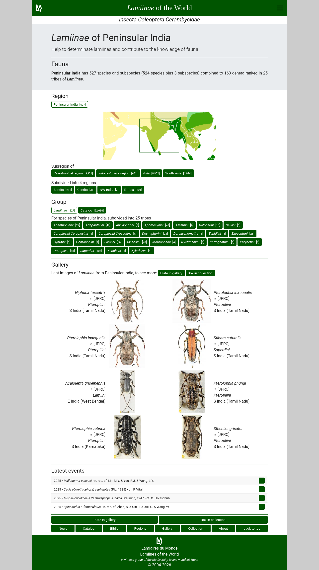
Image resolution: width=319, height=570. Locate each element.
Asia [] (151, 173)
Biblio (114, 528)
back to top (251, 528)
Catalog (88, 528)
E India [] (133, 190)
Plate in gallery (171, 273)
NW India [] (109, 190)
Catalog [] (92, 210)
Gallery (167, 528)
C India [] (85, 190)
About (223, 528)
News (63, 528)
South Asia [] (178, 173)
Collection (195, 528)
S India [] (63, 190)
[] (73, 173)
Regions (140, 528)
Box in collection (200, 273)
